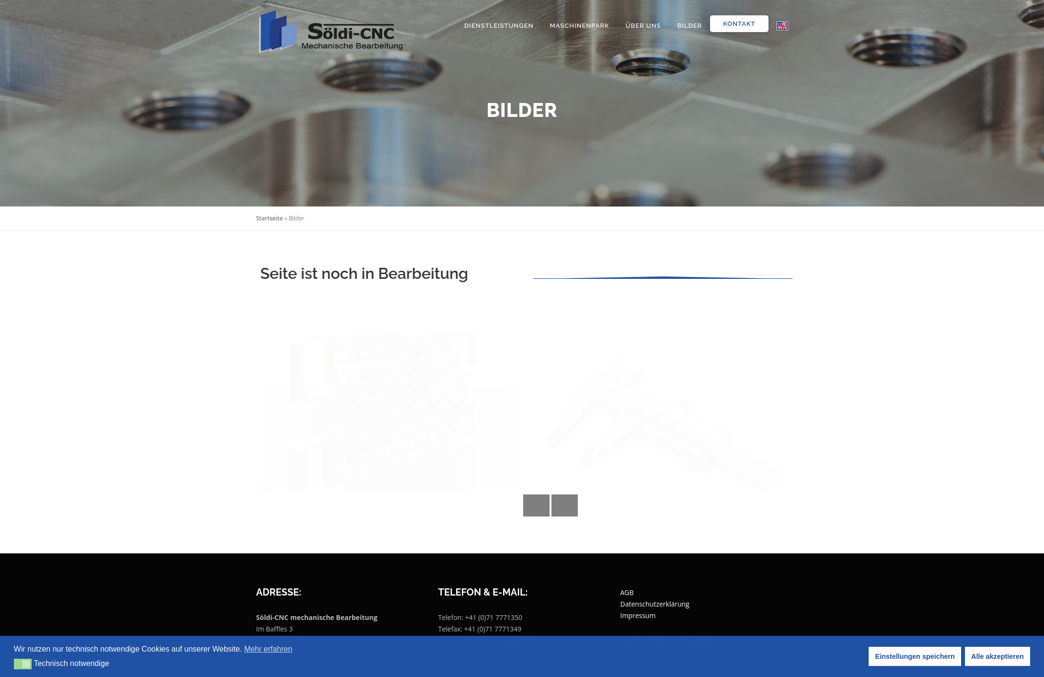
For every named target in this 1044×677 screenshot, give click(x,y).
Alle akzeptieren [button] (997, 656)
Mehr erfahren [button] (268, 649)
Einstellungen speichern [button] (915, 656)
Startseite (269, 218)
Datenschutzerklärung (654, 603)
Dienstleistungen (498, 25)
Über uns (643, 25)
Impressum (638, 615)
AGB (627, 592)
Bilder (689, 25)
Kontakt (739, 23)
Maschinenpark (579, 25)
